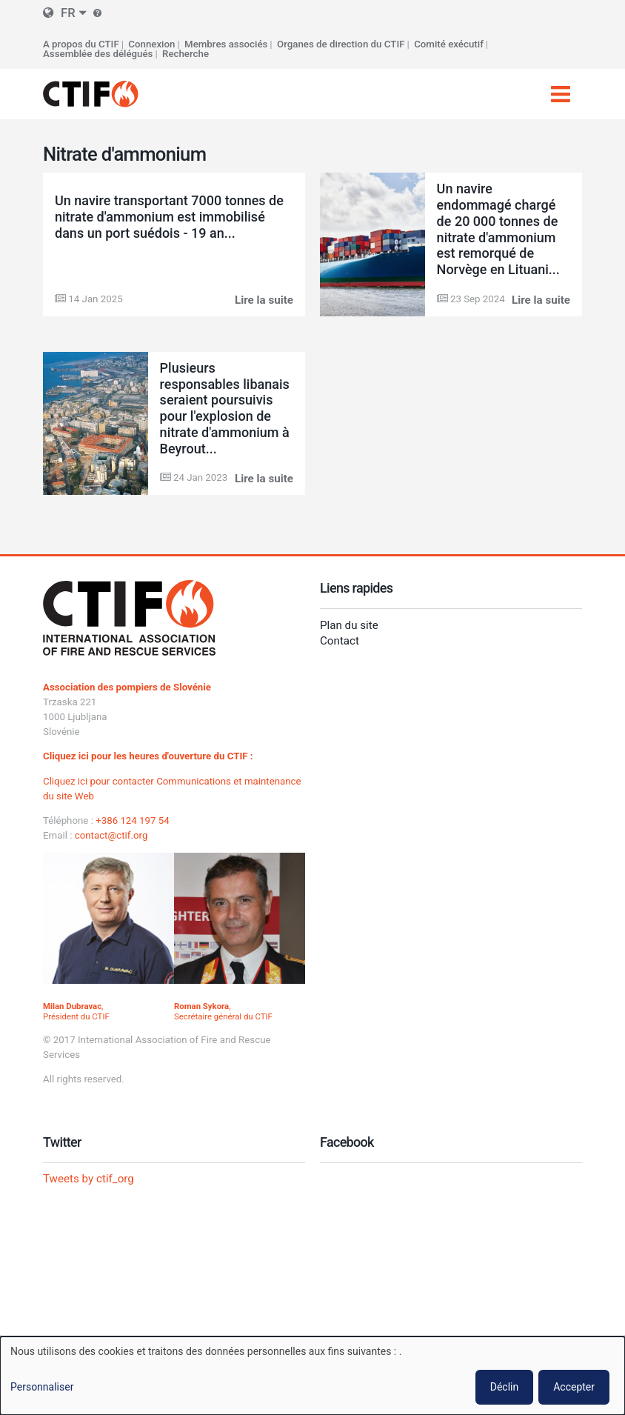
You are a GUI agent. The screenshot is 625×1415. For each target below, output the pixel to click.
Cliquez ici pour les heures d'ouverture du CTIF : (148, 756)
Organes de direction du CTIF (341, 44)
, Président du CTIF (76, 1011)
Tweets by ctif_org (88, 1178)
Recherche (185, 53)
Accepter (574, 1387)
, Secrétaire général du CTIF (223, 1011)
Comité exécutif (449, 44)
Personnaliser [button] (41, 1387)
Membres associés (225, 44)
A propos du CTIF (81, 44)
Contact (339, 640)
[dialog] (312, 1375)
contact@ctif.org (111, 835)
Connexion (151, 44)
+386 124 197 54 (133, 820)
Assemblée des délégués (98, 53)
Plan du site (349, 625)
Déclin (504, 1387)
